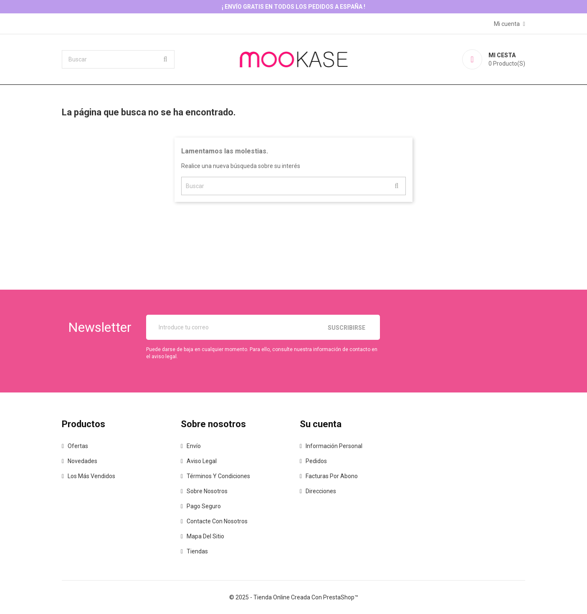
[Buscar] (118, 59)
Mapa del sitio (205, 536)
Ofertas (78, 446)
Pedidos (316, 461)
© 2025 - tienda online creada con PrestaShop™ (293, 597)
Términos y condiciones (218, 476)
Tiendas (197, 551)
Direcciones (321, 491)
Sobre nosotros (207, 491)
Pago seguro (204, 506)
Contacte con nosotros (217, 521)
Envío (194, 446)
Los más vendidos (91, 476)
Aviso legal (202, 461)
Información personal (334, 446)
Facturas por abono (332, 476)
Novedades (82, 461)
